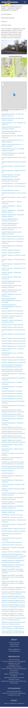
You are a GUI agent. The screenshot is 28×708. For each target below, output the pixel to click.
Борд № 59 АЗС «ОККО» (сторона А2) (12, 545)
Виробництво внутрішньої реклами (14, 677)
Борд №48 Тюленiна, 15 (8, 470)
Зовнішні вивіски (14, 672)
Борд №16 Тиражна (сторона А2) (11, 252)
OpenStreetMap (12, 109)
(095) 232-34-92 (14, 646)
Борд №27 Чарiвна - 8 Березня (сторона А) (13, 338)
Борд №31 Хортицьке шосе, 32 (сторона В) (14, 362)
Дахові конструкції (14, 659)
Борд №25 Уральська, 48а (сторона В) (12, 327)
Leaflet (2, 109)
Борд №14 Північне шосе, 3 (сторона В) (13, 239)
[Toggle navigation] (25, 2)
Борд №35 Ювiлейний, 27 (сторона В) (12, 393)
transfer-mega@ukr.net (14, 649)
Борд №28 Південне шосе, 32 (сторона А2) (13, 346)
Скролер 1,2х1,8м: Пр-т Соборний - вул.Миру (14, 552)
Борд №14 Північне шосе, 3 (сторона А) (13, 236)
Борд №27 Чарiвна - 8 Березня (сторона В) (13, 341)
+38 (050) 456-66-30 (14, 642)
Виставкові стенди (14, 679)
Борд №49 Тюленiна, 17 (8, 473)
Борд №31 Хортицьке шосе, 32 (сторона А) (14, 360)
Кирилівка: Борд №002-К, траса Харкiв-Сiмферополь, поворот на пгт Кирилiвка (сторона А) (13, 570)
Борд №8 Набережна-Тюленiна (10, 190)
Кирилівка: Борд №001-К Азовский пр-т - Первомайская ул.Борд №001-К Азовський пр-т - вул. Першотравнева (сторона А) (14, 556)
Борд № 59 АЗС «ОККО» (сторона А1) (12, 542)
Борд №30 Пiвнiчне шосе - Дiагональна (13, 357)
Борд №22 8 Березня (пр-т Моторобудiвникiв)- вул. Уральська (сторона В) (11, 306)
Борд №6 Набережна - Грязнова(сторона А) (14, 183)
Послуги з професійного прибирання (14, 703)
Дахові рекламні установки (14, 667)
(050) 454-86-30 (14, 644)
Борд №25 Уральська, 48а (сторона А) (12, 324)
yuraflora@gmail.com (14, 651)
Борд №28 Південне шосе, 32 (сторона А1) (13, 343)
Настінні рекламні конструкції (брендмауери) (14, 668)
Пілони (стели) (14, 670)
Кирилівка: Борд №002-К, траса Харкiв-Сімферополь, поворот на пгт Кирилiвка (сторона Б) (13, 577)
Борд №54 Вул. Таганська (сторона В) (12, 517)
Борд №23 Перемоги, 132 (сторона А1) (12, 311)
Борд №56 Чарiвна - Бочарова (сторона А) (13, 528)
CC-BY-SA (22, 109)
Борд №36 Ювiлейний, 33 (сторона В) (12, 398)
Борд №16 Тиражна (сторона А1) (11, 250)
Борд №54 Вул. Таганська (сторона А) (12, 515)
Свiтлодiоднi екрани (14, 665)
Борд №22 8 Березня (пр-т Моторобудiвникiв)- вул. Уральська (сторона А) (11, 300)
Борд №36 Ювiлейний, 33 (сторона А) (12, 396)
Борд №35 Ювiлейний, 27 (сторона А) (12, 391)
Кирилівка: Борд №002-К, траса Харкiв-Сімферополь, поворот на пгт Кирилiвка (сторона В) (13, 583)
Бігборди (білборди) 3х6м (14, 691)
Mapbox (7, 110)
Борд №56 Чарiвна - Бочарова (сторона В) (13, 531)
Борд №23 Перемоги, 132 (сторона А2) (12, 313)
